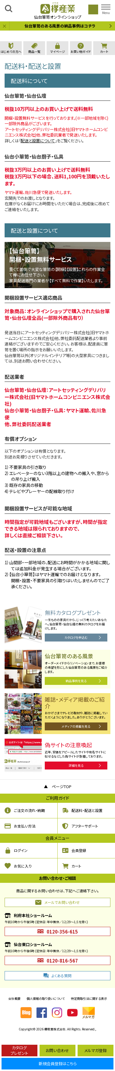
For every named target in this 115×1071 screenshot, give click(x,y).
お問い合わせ (57, 1050)
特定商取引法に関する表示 (89, 998)
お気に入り (23, 865)
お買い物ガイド (81, 51)
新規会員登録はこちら (58, 1063)
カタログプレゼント (19, 1050)
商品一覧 (34, 51)
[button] (105, 9)
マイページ (57, 51)
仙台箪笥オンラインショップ (57, 10)
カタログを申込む (76, 637)
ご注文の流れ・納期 (29, 810)
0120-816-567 (62, 960)
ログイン (21, 850)
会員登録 (78, 850)
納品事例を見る (76, 680)
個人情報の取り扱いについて (46, 998)
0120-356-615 (62, 931)
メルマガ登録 (95, 1050)
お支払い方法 (25, 825)
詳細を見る (76, 765)
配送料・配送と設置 (86, 810)
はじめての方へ (11, 51)
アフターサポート (84, 825)
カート (104, 51)
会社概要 (14, 998)
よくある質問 (61, 975)
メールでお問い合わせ (62, 902)
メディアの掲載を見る (76, 726)
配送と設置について (38, 141)
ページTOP (61, 786)
